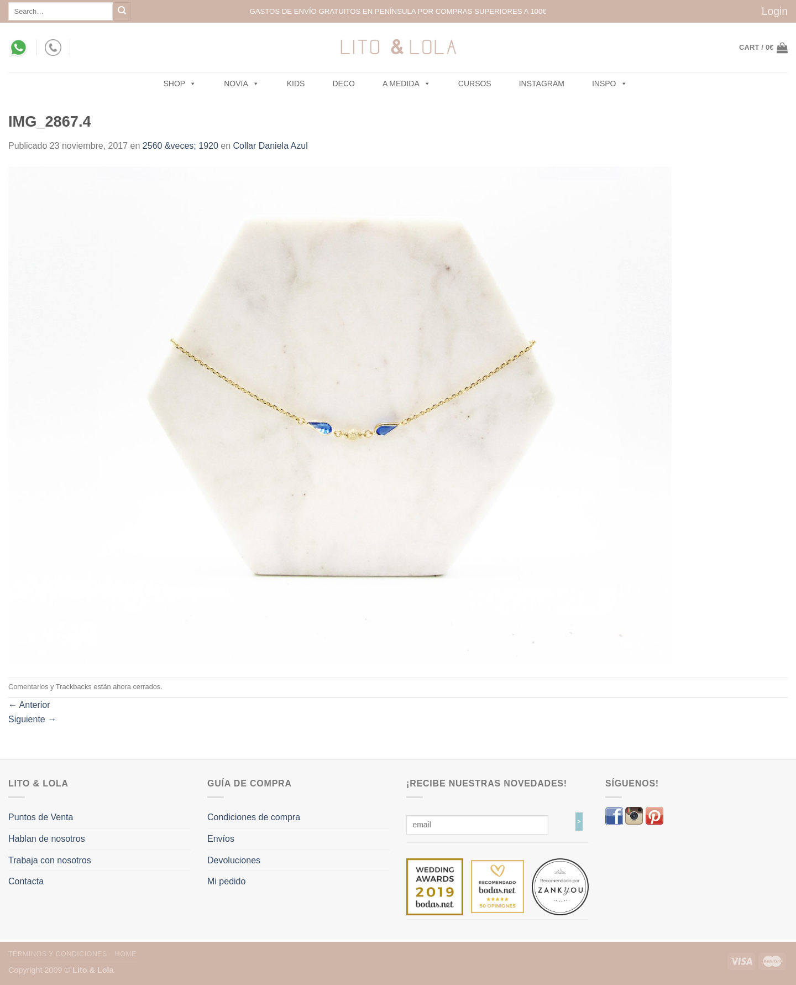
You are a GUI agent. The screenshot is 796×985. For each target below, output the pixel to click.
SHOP (180, 83)
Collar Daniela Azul (270, 145)
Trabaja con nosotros (49, 860)
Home (126, 954)
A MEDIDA (407, 83)
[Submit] (122, 11)
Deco (343, 83)
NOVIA (241, 83)
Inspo (609, 83)
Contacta (26, 881)
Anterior (29, 705)
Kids (296, 83)
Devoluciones (233, 860)
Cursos (474, 83)
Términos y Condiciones (57, 954)
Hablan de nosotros (46, 838)
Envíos (220, 838)
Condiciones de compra (253, 817)
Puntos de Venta (40, 817)
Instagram (541, 83)
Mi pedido (226, 881)
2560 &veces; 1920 (180, 145)
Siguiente (32, 719)
